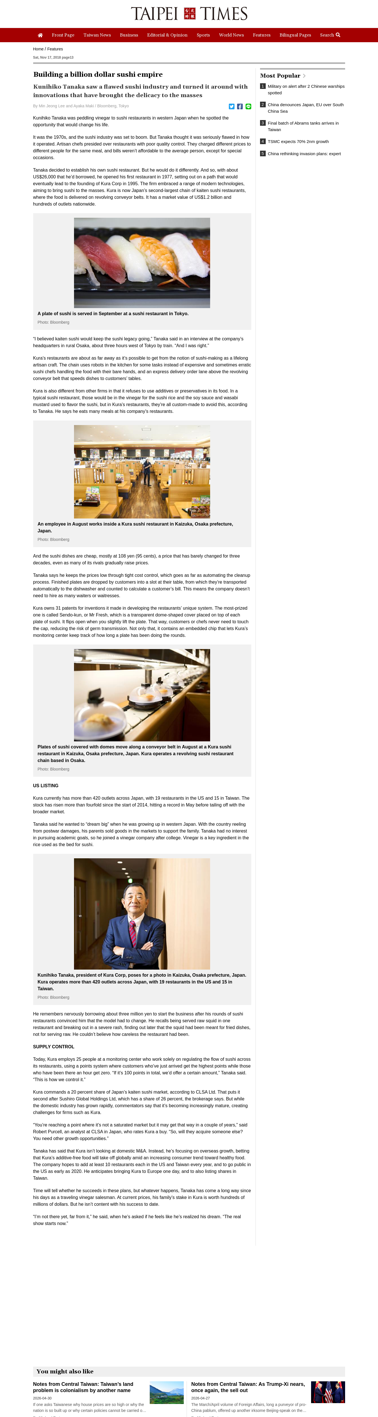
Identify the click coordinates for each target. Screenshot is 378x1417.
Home (38, 49)
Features (55, 49)
